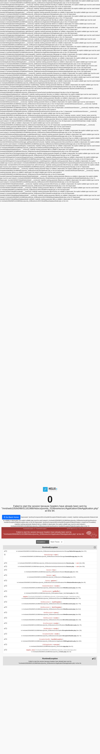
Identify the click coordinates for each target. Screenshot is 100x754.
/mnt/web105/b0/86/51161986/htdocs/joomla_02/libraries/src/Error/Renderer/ (49, 625)
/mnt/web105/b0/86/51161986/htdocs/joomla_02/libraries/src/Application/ (49, 641)
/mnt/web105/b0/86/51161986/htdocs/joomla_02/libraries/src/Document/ (49, 588)
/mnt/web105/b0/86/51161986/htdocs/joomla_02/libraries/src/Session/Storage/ (49, 556)
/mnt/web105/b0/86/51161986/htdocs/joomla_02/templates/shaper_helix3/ (49, 593)
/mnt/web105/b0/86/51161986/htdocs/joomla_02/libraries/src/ (49, 577)
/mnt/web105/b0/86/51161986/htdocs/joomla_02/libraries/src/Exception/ (49, 630)
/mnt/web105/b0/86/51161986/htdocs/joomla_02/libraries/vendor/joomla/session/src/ (46, 563)
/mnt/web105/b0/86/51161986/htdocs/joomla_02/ (50, 651)
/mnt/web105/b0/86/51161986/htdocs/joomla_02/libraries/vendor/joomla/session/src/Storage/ (49, 551)
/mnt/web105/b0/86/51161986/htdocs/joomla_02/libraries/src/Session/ (49, 572)
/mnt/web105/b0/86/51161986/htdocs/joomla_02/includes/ (50, 646)
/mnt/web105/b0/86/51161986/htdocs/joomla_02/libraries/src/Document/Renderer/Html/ (49, 582)
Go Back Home (11, 517)
